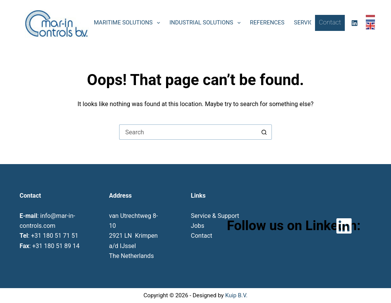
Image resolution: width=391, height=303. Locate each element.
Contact (330, 22)
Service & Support (215, 215)
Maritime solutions (128, 22)
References (267, 22)
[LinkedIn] (354, 23)
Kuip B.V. (236, 295)
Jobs (197, 225)
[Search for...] (188, 132)
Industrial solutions (207, 22)
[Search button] (264, 132)
